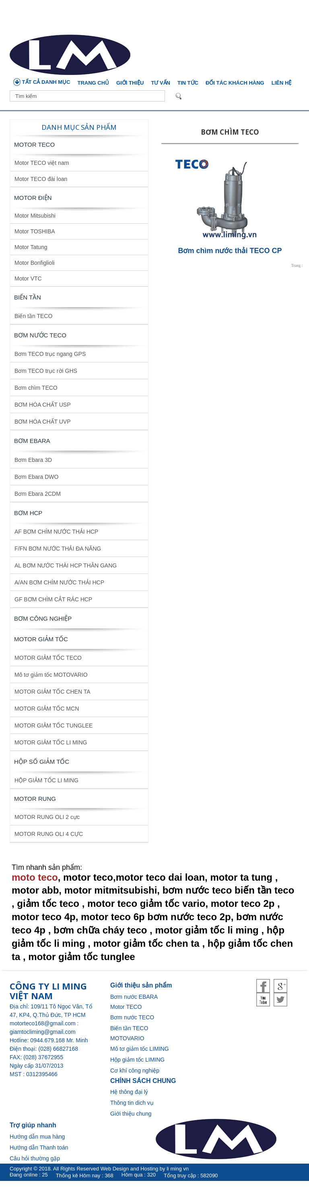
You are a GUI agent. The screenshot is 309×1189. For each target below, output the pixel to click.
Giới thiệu (130, 83)
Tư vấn (160, 83)
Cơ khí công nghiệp (134, 1070)
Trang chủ (93, 83)
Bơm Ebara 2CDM (37, 494)
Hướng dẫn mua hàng (37, 1136)
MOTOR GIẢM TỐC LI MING (50, 742)
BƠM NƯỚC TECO (40, 335)
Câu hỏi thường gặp (35, 1158)
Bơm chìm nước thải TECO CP (230, 251)
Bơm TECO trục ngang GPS (50, 354)
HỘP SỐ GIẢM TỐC (41, 761)
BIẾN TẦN (27, 297)
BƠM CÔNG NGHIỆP (43, 618)
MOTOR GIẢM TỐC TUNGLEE (53, 725)
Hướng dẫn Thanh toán (39, 1147)
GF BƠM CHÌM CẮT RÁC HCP (53, 599)
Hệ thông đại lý (129, 1092)
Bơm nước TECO (132, 1017)
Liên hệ (282, 83)
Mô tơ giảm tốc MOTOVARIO (51, 674)
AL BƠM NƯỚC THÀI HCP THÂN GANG (65, 565)
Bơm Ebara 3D (33, 460)
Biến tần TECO (33, 316)
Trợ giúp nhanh (33, 1125)
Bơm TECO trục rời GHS (45, 371)
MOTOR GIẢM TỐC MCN (46, 708)
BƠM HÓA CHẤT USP (42, 404)
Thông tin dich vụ (132, 1103)
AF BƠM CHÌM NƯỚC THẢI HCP (56, 531)
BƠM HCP (28, 512)
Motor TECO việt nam (41, 163)
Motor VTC (28, 278)
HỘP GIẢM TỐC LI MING (46, 780)
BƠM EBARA (32, 440)
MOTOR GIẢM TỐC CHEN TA (52, 691)
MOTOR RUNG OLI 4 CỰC (48, 834)
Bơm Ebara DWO (36, 477)
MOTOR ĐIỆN (33, 197)
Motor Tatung (30, 247)
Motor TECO (34, 144)
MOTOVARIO (127, 1038)
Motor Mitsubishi (35, 215)
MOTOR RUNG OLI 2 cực (47, 817)
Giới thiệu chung (131, 1113)
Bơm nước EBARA (134, 997)
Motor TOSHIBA (34, 231)
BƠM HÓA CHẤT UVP (42, 421)
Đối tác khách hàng (235, 83)
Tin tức (187, 83)
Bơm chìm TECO (36, 388)
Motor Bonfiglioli (34, 263)
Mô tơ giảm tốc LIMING (139, 1049)
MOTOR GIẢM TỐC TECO (48, 658)
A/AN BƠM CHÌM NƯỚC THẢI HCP (59, 582)
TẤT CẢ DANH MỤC (41, 82)
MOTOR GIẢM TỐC (41, 639)
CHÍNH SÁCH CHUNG (143, 1080)
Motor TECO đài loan (40, 179)
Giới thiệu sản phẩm (141, 985)
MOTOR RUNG (35, 798)
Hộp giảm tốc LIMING (137, 1059)
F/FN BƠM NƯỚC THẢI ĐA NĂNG (57, 548)
